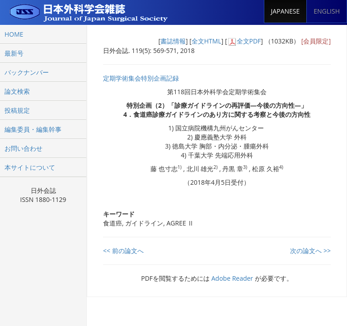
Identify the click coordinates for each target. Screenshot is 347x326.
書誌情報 (173, 41)
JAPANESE (285, 11)
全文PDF (249, 41)
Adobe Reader (232, 278)
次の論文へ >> (310, 250)
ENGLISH (327, 11)
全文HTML (206, 41)
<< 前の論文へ (123, 250)
